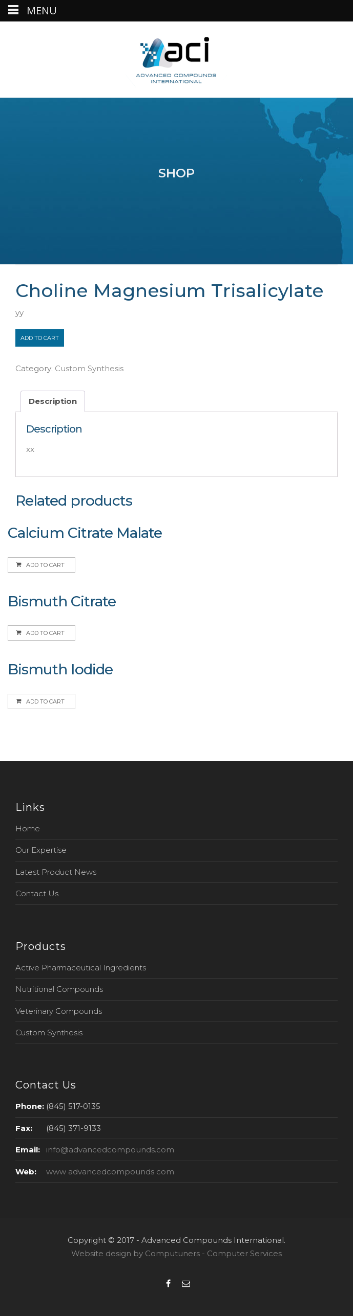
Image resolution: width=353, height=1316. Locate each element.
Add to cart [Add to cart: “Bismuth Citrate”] (45, 633)
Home (27, 828)
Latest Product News (55, 872)
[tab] (52, 402)
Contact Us (36, 893)
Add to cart (39, 338)
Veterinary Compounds (58, 1011)
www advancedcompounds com (110, 1171)
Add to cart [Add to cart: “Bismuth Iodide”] (45, 701)
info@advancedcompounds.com (110, 1149)
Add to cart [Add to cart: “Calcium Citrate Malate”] (45, 565)
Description (53, 401)
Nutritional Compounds (59, 989)
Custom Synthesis (89, 368)
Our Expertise (41, 850)
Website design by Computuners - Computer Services (176, 1253)
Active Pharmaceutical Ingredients (80, 967)
